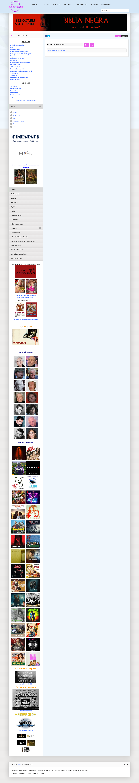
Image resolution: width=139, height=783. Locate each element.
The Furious (14, 75)
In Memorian (106, 4)
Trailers (46, 4)
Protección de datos (25, 773)
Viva (11, 97)
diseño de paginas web (80, 770)
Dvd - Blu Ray (82, 4)
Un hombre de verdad (17, 58)
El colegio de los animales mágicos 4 (21, 54)
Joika (11, 47)
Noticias (94, 4)
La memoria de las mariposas (19, 77)
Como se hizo (17, 115)
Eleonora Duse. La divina (18, 69)
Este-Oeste (13, 60)
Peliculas (56, 4)
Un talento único (15, 79)
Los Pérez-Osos (15, 64)
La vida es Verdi (15, 94)
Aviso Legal (14, 773)
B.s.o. (15, 127)
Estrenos (33, 4)
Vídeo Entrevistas (18, 121)
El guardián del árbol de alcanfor (20, 62)
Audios (15, 112)
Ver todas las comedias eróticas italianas (25, 318)
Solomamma (14, 73)
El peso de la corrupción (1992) (57, 50)
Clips (14, 118)
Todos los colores (16, 66)
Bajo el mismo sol (15, 56)
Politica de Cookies (38, 773)
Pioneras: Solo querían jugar (19, 51)
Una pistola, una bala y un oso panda (21, 71)
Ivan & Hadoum (15, 49)
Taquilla (67, 4)
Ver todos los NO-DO (25, 683)
